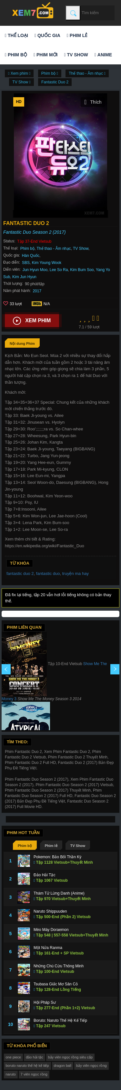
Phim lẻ (77, 35)
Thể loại (16, 35)
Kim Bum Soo (82, 270)
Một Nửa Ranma (48, 947)
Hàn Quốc (30, 255)
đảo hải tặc (34, 1057)
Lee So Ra (59, 270)
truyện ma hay (75, 573)
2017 (37, 291)
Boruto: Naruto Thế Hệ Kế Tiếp (60, 1020)
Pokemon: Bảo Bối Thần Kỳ (57, 857)
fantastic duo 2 (20, 573)
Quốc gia (47, 35)
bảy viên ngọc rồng (91, 1065)
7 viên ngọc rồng (34, 1074)
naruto (11, 1074)
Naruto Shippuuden (50, 911)
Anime (103, 54)
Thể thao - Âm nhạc (54, 248)
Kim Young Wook (46, 262)
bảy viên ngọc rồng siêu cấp (70, 1057)
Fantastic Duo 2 (54, 82)
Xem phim (32, 321)
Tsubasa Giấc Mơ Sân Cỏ (56, 984)
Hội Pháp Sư (45, 1002)
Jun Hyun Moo (35, 270)
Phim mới (45, 54)
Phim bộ (16, 54)
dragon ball (62, 1065)
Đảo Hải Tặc (44, 875)
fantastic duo (48, 573)
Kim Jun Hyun (24, 277)
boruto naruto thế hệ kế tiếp (27, 1065)
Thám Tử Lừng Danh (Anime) (59, 893)
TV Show (76, 54)
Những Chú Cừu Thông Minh (59, 966)
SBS (26, 262)
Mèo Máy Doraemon (51, 929)
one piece (13, 1057)
